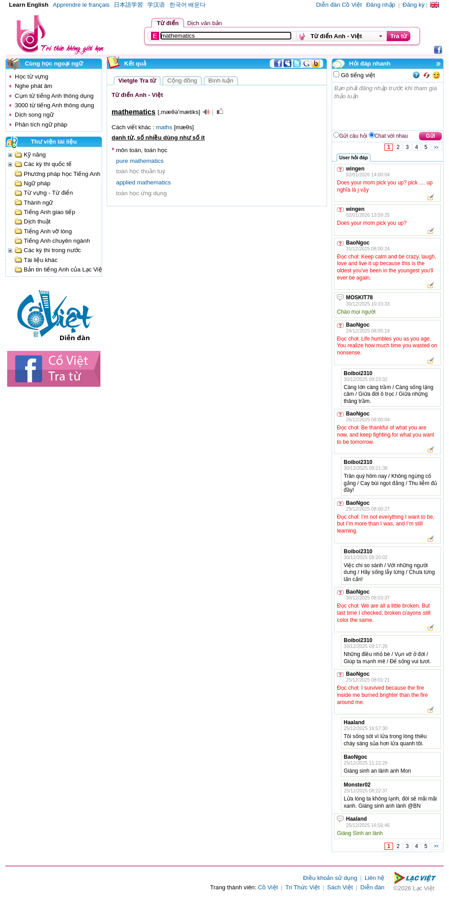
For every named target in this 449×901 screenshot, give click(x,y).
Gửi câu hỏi (353, 136)
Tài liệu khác (40, 260)
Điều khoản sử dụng (330, 878)
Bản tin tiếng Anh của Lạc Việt (64, 269)
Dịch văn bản (204, 23)
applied (125, 182)
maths (164, 127)
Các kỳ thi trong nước (52, 250)
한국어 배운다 (187, 4)
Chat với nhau (391, 136)
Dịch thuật (37, 221)
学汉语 (156, 4)
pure (122, 160)
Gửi (430, 136)
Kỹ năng (35, 154)
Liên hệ (374, 878)
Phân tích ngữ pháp (41, 124)
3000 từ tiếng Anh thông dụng (54, 105)
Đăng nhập (380, 4)
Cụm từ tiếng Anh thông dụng (54, 95)
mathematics (147, 160)
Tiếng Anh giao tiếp (49, 212)
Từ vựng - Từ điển (48, 192)
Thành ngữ (38, 202)
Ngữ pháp (37, 183)
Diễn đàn (372, 887)
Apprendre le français (81, 4)
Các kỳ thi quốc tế (48, 164)
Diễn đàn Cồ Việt (339, 4)
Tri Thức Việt (302, 887)
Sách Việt (340, 887)
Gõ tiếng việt (357, 75)
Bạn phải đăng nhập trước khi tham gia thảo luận (388, 106)
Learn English (28, 4)
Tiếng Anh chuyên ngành (57, 240)
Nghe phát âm (33, 86)
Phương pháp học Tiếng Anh (62, 174)
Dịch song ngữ (34, 114)
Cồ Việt (268, 887)
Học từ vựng (31, 76)
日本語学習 (128, 4)
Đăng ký (414, 4)
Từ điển (168, 23)
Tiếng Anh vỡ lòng (48, 231)
